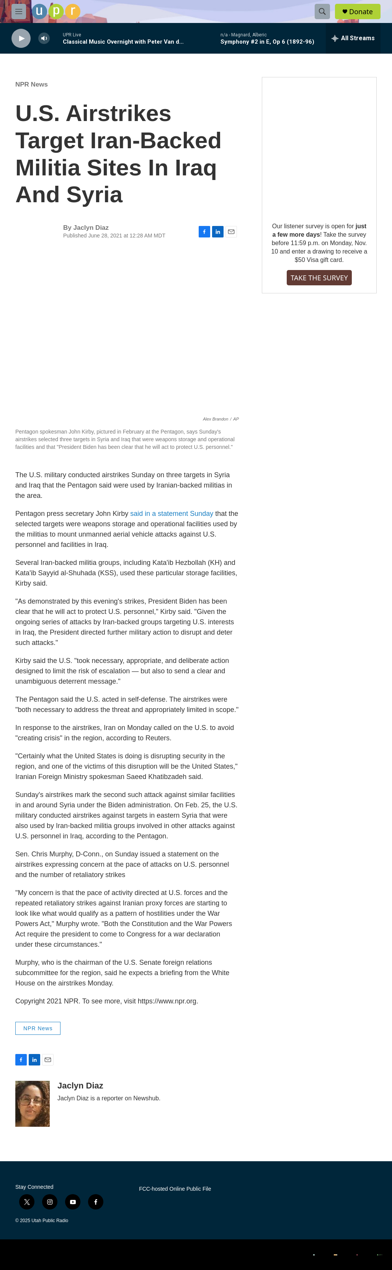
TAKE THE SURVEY (319, 277)
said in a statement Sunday (171, 513)
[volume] (44, 38)
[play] (21, 38)
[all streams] (353, 38)
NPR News (31, 84)
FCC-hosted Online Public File (175, 1189)
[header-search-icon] (322, 11)
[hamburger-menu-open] (18, 11)
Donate (361, 12)
